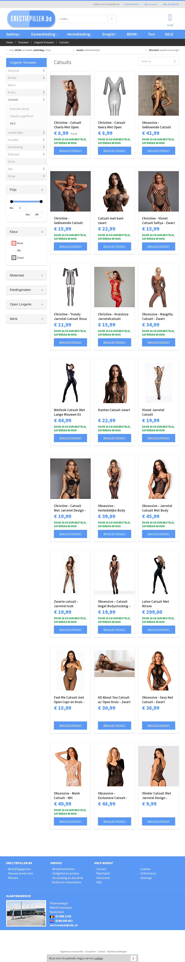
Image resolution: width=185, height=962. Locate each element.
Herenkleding (79, 34)
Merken (13, 878)
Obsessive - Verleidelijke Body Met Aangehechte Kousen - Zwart (111, 508)
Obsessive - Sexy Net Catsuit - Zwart (157, 699)
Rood (20, 243)
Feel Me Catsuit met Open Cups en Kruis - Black (69, 699)
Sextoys (13, 34)
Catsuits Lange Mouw (21, 116)
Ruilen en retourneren (66, 882)
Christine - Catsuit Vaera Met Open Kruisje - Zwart (111, 124)
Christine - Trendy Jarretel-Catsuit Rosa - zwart (70, 316)
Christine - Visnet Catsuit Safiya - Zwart (158, 220)
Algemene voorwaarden (72, 951)
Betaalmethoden (63, 869)
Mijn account (150, 4)
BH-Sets (12, 78)
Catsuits (13, 99)
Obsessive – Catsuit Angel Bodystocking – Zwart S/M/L (114, 603)
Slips (10, 169)
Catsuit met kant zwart (111, 220)
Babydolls (13, 70)
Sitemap (146, 878)
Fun (151, 34)
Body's (12, 92)
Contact (101, 869)
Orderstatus (148, 873)
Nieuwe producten (20, 873)
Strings (11, 176)
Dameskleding (44, 34)
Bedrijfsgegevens (19, 869)
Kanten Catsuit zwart (114, 410)
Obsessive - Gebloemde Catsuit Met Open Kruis (156, 124)
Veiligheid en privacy (65, 873)
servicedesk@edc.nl (64, 925)
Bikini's (12, 85)
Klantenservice (131, 4)
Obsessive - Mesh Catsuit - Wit (67, 795)
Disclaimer (90, 951)
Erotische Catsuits (19, 109)
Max (28, 214)
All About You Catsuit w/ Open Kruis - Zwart (114, 699)
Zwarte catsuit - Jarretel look (66, 603)
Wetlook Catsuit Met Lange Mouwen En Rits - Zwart (69, 412)
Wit (19, 250)
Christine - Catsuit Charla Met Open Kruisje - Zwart (67, 124)
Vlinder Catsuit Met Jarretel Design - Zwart (156, 795)
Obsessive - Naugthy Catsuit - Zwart (157, 316)
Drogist (109, 34)
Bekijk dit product (70, 150)
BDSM (132, 34)
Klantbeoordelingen (117, 951)
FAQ (98, 882)
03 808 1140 (60, 916)
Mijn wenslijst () (170, 4)
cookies (98, 958)
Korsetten (13, 140)
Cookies (145, 869)
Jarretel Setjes (15, 132)
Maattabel (103, 873)
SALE (169, 34)
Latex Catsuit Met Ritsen (155, 603)
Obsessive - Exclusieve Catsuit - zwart (112, 795)
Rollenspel (13, 154)
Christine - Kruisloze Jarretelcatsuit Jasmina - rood (113, 316)
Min (11, 208)
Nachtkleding (15, 147)
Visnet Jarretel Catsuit (153, 412)
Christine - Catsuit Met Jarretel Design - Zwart (70, 508)
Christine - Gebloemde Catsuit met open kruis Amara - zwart (70, 220)
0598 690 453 (61, 921)
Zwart (20, 257)
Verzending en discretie (67, 878)
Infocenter (103, 878)
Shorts (11, 161)
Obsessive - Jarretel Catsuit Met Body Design (157, 508)
